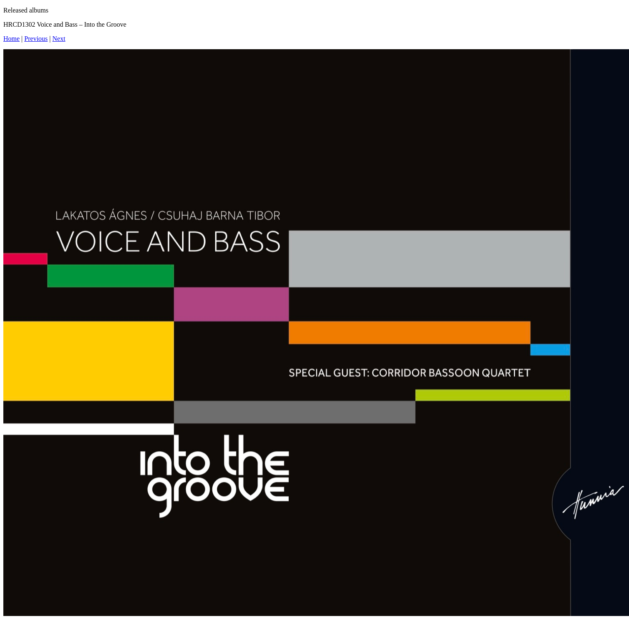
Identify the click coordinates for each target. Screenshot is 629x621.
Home (11, 38)
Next (59, 38)
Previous (36, 38)
